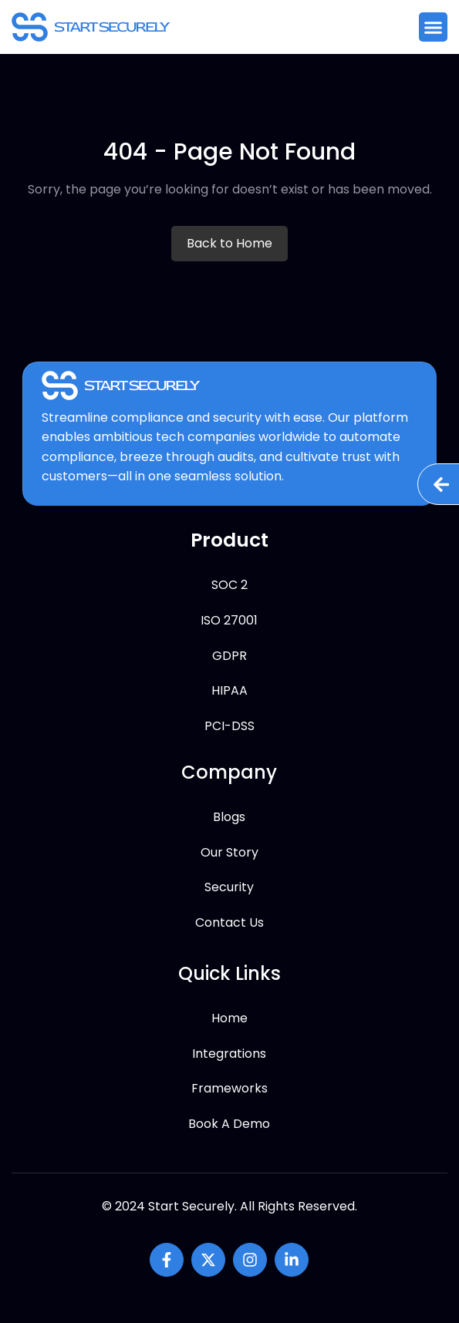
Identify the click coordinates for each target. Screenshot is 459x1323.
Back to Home (229, 243)
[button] (433, 27)
